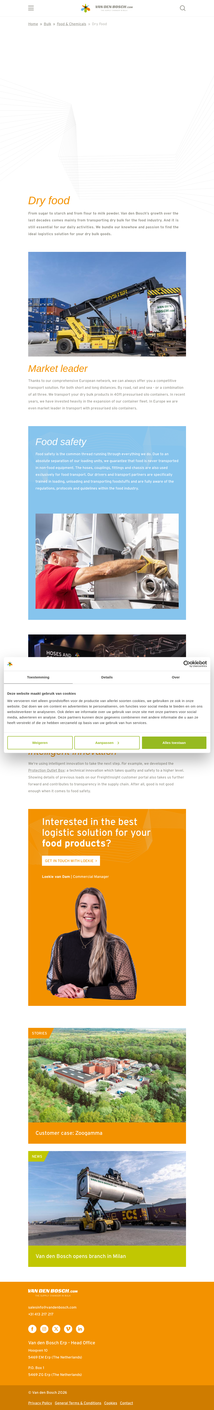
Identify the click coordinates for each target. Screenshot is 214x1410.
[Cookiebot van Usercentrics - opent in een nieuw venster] (187, 664)
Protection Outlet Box (46, 770)
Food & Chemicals (71, 24)
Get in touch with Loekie (69, 861)
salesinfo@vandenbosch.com (52, 1307)
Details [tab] (107, 677)
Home (33, 24)
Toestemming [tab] (38, 677)
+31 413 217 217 (41, 1314)
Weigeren (39, 742)
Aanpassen (107, 742)
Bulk (47, 24)
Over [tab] (176, 677)
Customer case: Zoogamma (69, 1133)
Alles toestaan (174, 742)
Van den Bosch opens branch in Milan (81, 1256)
